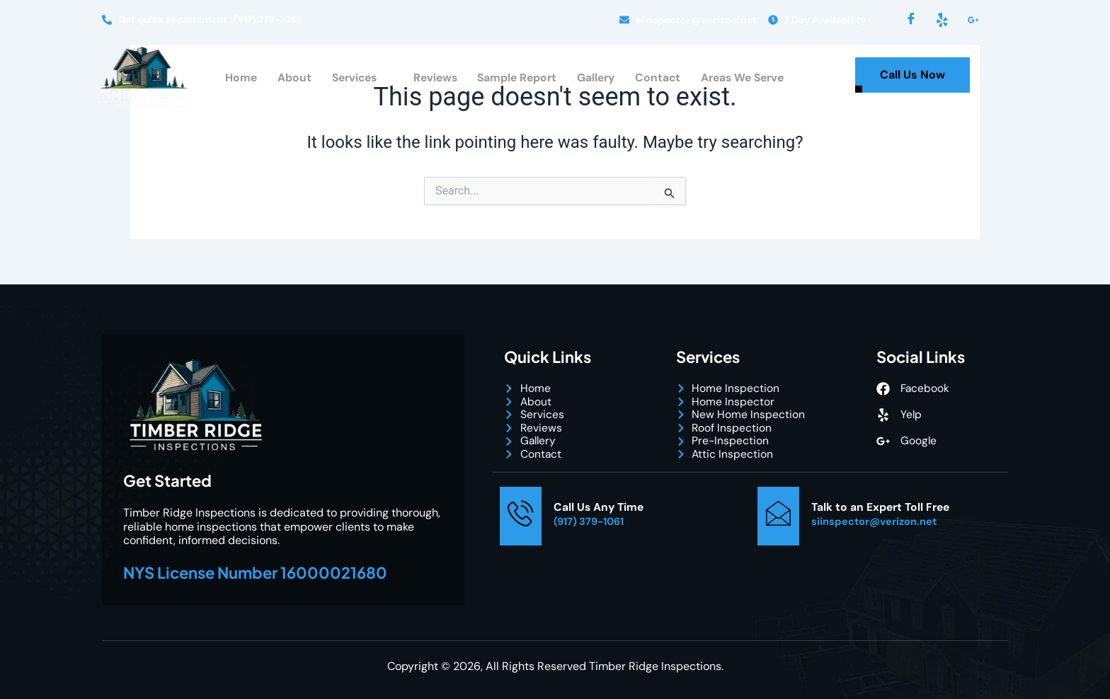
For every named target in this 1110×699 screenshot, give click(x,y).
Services (354, 79)
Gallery (597, 78)
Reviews (432, 78)
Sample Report (516, 78)
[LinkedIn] (973, 20)
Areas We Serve (746, 78)
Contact (659, 78)
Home (234, 78)
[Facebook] (911, 20)
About (287, 78)
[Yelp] (942, 20)
